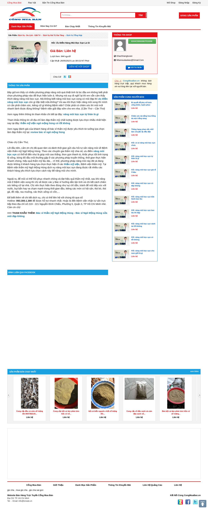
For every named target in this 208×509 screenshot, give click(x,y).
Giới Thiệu (58, 485)
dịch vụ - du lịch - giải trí (29, 35)
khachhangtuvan (124, 56)
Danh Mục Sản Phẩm (21, 26)
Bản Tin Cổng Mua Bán (53, 2)
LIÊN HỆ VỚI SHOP (79, 66)
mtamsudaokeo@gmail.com (130, 60)
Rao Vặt (32, 2)
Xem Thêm (194, 371)
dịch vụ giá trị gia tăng (53, 35)
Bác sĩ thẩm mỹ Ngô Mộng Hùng (54, 213)
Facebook (187, 502)
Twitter (65, 76)
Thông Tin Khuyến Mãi (99, 26)
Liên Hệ (178, 485)
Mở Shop (171, 2)
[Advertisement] (57, 242)
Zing (69, 76)
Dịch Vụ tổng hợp (74, 35)
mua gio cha (21, 490)
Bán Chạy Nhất (72, 26)
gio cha (10, 490)
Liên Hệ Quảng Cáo (152, 485)
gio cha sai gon (36, 490)
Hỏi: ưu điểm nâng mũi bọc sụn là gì (70, 43)
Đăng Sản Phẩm (189, 15)
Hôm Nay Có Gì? (48, 26)
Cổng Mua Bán (14, 2)
